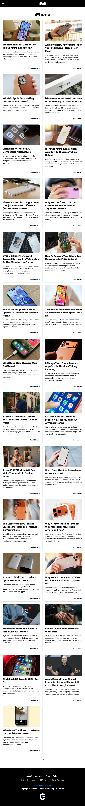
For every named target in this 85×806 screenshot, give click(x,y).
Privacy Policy (52, 776)
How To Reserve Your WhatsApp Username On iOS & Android (63, 258)
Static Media (32, 780)
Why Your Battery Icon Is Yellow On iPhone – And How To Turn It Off (63, 580)
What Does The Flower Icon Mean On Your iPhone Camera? (21, 732)
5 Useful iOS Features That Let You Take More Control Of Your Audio (20, 419)
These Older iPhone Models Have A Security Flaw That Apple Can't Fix (63, 312)
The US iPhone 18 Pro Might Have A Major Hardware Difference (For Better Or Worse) (21, 205)
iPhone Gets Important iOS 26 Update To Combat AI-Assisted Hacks (20, 312)
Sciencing (50, 789)
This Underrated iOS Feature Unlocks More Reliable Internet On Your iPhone (20, 526)
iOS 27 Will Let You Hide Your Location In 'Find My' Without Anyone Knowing (61, 419)
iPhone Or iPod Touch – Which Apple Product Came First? (19, 579)
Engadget (24, 789)
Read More (34, 68)
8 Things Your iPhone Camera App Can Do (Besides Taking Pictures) (61, 366)
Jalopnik (34, 789)
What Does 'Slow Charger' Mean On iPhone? (20, 365)
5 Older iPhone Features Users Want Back (62, 630)
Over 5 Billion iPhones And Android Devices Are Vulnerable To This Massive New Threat (21, 259)
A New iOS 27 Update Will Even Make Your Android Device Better (19, 473)
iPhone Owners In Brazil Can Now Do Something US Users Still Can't (63, 100)
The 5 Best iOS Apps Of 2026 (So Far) (20, 681)
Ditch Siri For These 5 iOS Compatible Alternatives (17, 150)
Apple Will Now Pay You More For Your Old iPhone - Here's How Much (63, 47)
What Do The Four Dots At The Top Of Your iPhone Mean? (19, 46)
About (29, 776)
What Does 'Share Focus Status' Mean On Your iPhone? (20, 630)
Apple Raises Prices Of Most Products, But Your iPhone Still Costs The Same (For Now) (62, 682)
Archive (38, 776)
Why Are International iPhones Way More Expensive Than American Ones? (62, 526)
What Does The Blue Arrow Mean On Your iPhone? (63, 472)
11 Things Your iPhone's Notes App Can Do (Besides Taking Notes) (61, 152)
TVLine (41, 789)
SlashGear (60, 789)
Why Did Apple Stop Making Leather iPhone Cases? (18, 100)
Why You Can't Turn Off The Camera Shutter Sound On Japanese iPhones (60, 205)
